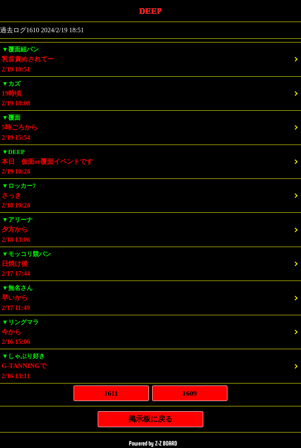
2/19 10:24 (150, 161)
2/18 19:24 (150, 195)
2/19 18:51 (150, 58)
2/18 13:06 (150, 229)
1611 (111, 393)
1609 (189, 393)
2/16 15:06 (150, 331)
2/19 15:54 (150, 126)
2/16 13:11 (150, 365)
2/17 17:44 (150, 263)
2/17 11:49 (150, 297)
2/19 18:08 (150, 93)
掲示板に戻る (150, 419)
